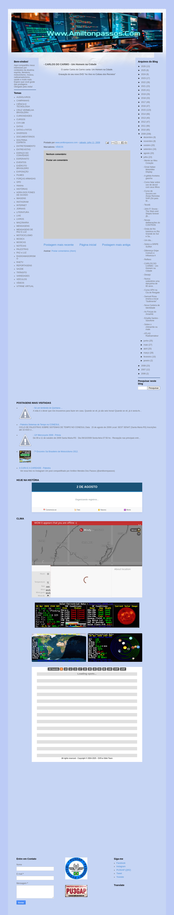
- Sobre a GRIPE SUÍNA (150, 245)
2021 (143, 86)
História (19, 185)
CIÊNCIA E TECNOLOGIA (23, 105)
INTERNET (21, 205)
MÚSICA (20, 239)
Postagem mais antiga (116, 244)
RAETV (19, 262)
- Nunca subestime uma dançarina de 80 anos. (151, 282)
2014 (143, 114)
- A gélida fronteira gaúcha (151, 177)
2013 (143, 118)
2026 (143, 66)
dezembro (148, 137)
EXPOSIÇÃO (22, 172)
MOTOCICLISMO (24, 235)
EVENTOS (21, 162)
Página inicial (88, 244)
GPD (18, 182)
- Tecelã (146, 205)
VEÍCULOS (21, 279)
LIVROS (20, 219)
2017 (143, 102)
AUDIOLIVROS (23, 97)
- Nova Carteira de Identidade (151, 306)
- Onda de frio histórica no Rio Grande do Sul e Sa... (151, 232)
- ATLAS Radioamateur (150, 334)
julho (146, 157)
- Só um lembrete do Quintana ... (48, 408)
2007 (143, 369)
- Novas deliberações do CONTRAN (151, 222)
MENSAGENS (23, 226)
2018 (143, 98)
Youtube (120, 877)
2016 (143, 106)
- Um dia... (147, 240)
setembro (148, 149)
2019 (143, 94)
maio (146, 345)
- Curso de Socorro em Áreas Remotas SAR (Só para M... (151, 196)
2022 (143, 82)
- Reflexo (147, 259)
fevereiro (148, 357)
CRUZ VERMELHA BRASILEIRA (25, 111)
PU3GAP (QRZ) (123, 870)
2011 (143, 126)
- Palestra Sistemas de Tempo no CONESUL (39, 424)
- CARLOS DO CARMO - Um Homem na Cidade (150, 267)
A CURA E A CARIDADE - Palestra (34, 468)
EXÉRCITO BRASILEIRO (22, 167)
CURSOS (20, 119)
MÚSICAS (21, 242)
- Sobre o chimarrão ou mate (150, 327)
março (147, 353)
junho (146, 341)
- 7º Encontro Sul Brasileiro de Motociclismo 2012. (55, 451)
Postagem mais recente (59, 244)
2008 (143, 366)
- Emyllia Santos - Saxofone (151, 319)
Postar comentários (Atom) (64, 251)
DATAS (19, 126)
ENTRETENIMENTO (25, 146)
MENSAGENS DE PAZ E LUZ (24, 230)
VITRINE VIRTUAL (25, 286)
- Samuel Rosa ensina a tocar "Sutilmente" (150, 299)
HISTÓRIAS (22, 189)
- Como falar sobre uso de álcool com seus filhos (151, 184)
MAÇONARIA (22, 222)
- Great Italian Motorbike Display (149, 169)
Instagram (120, 866)
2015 (143, 110)
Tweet (119, 873)
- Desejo (147, 275)
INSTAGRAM (22, 202)
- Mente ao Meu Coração (150, 161)
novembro (148, 141)
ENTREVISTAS (23, 149)
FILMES (20, 175)
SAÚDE (19, 269)
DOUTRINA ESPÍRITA (21, 141)
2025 (143, 70)
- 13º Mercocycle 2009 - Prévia (47, 435)
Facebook (120, 863)
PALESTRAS (22, 249)
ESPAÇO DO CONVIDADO (22, 154)
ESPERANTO (22, 159)
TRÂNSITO (21, 272)
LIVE (18, 215)
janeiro (147, 360)
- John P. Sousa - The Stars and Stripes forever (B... (151, 212)
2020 (143, 90)
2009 (143, 134)
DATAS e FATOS (24, 130)
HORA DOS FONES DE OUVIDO (25, 193)
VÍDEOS (59, 147)
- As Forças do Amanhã (149, 313)
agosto (147, 153)
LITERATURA (22, 212)
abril (146, 349)
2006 (143, 373)
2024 (143, 74)
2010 (143, 130)
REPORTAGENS (24, 265)
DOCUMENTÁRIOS (25, 137)
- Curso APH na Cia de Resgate (151, 291)
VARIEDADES (22, 276)
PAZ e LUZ (21, 252)
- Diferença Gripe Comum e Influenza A (151, 253)
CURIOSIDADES (24, 116)
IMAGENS (21, 198)
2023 (143, 78)
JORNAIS (20, 209)
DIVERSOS (21, 133)
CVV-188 (20, 123)
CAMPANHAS (22, 100)
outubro (147, 145)
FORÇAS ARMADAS (26, 179)
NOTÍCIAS (21, 246)
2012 (143, 122)
